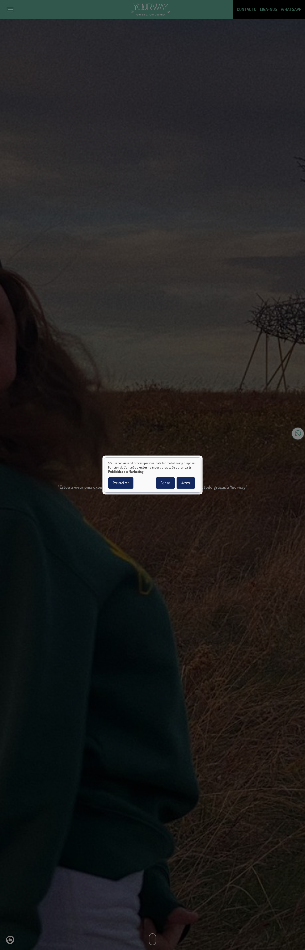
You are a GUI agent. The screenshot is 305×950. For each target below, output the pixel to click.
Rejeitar (165, 483)
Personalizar (121, 483)
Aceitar (185, 483)
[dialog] (152, 475)
